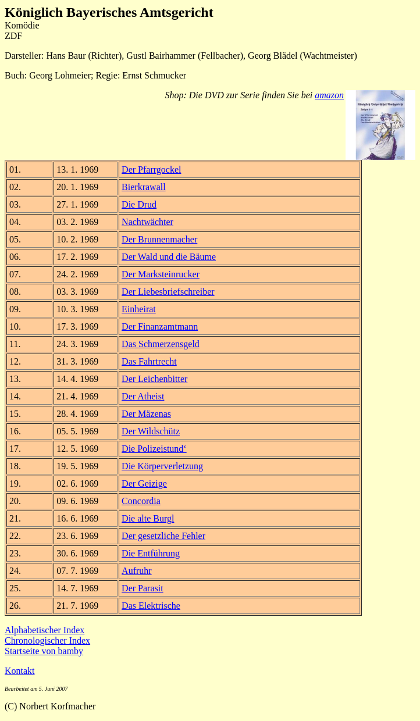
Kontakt (20, 671)
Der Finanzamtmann (160, 326)
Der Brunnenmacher (159, 239)
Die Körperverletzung (162, 466)
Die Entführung (151, 553)
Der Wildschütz (151, 431)
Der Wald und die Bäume (169, 257)
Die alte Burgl (148, 518)
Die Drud (139, 204)
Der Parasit (142, 588)
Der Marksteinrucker (161, 274)
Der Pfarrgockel (151, 169)
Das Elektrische (151, 606)
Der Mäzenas (146, 414)
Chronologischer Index (47, 640)
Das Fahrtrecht (149, 361)
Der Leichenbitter (154, 379)
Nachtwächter (147, 222)
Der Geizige (144, 483)
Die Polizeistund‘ (154, 449)
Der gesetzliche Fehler (163, 536)
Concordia (141, 501)
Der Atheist (143, 396)
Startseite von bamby (44, 651)
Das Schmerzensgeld (161, 344)
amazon (329, 95)
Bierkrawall (144, 187)
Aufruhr (137, 571)
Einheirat (139, 309)
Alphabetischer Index (44, 630)
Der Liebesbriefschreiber (168, 292)
